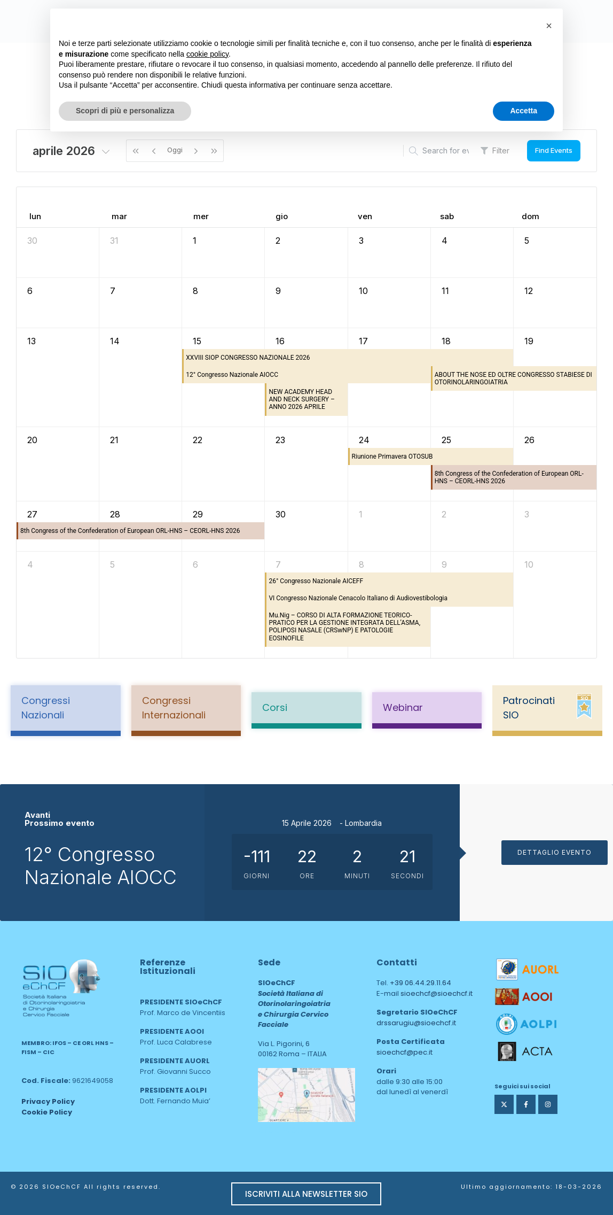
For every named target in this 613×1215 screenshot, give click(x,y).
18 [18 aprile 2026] (446, 341)
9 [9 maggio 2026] (444, 564)
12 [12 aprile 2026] (528, 290)
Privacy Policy (48, 1101)
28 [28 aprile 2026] (115, 514)
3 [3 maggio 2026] (526, 514)
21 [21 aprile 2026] (114, 440)
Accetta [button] (523, 110)
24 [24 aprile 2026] (364, 440)
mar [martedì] (119, 216)
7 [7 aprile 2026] (112, 290)
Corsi (274, 707)
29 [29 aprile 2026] (198, 514)
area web (280, 1129)
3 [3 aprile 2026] (361, 240)
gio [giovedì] (282, 216)
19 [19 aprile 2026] (528, 341)
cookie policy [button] (207, 54)
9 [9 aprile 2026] (278, 290)
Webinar (403, 707)
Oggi (175, 149)
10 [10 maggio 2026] (528, 564)
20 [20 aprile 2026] (32, 440)
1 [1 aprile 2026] (195, 240)
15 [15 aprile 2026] (197, 341)
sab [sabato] (447, 216)
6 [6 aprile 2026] (30, 290)
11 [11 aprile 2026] (445, 290)
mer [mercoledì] (201, 216)
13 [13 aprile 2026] (31, 341)
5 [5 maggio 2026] (112, 564)
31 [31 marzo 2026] (114, 240)
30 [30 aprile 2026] (281, 514)
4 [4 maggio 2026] (30, 564)
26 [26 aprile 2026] (529, 440)
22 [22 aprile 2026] (197, 440)
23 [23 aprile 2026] (280, 440)
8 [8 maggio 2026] (361, 564)
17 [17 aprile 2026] (363, 341)
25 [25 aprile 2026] (446, 440)
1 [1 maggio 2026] (361, 514)
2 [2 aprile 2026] (278, 240)
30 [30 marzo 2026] (32, 240)
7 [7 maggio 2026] (278, 564)
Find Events (553, 150)
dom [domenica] (530, 216)
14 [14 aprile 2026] (115, 341)
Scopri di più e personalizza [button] (125, 110)
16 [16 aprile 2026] (280, 341)
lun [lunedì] (35, 216)
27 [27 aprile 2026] (32, 514)
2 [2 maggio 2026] (444, 514)
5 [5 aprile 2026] (526, 240)
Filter (495, 150)
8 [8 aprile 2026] (195, 290)
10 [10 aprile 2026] (363, 290)
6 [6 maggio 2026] (195, 564)
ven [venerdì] (365, 216)
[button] (548, 25)
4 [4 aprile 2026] (444, 240)
